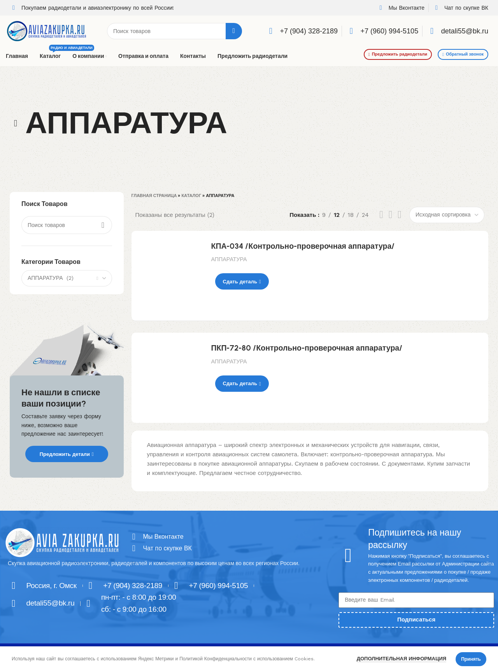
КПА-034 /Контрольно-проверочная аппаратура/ (303, 246)
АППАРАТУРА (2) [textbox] (51, 278)
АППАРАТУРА (229, 259)
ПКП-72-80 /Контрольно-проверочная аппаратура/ (307, 348)
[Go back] (15, 123)
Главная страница (154, 195)
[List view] (381, 214)
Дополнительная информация (401, 659)
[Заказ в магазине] (446, 215)
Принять (471, 659)
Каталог (191, 195)
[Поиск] (174, 31)
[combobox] (66, 278)
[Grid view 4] (400, 214)
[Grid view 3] (391, 214)
